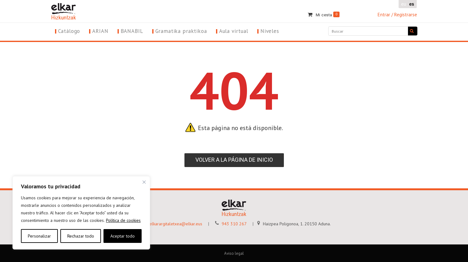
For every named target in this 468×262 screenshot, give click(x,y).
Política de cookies (123, 220)
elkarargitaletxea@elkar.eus (170, 224)
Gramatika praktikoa (181, 31)
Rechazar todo (80, 236)
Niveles (269, 31)
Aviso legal (234, 253)
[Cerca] (144, 182)
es (411, 4)
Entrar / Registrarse (397, 15)
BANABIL (132, 31)
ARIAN (100, 31)
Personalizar (39, 236)
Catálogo (69, 31)
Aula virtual (233, 31)
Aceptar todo (122, 236)
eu (403, 4)
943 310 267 (228, 224)
